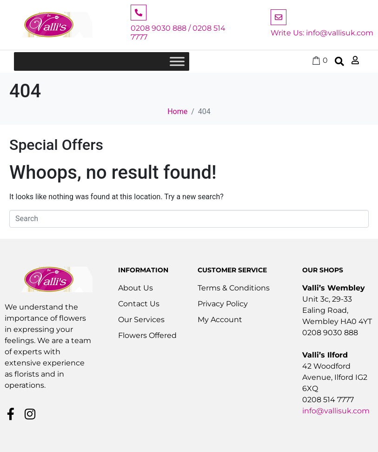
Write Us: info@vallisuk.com (322, 32)
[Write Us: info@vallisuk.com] (278, 17)
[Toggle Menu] (177, 61)
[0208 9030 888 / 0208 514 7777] (138, 12)
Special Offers (56, 145)
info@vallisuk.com (336, 410)
